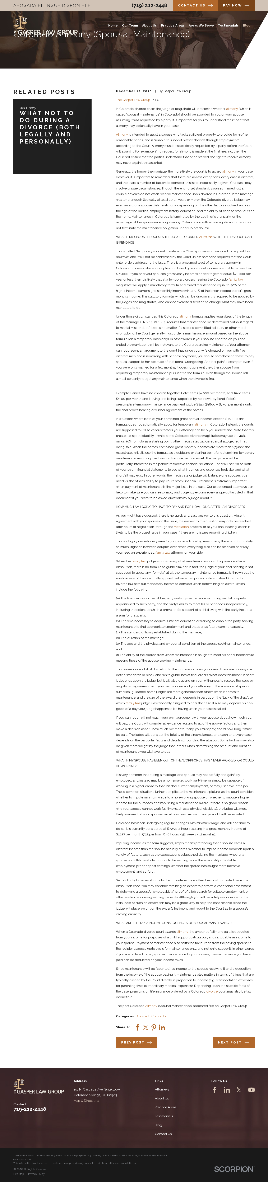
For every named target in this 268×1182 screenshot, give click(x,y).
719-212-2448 (29, 1109)
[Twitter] (239, 1090)
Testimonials (164, 1116)
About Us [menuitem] (149, 25)
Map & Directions (86, 1101)
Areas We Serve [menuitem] (201, 25)
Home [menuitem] (113, 25)
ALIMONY (206, 237)
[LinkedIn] (227, 1090)
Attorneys (162, 1089)
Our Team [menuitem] (130, 25)
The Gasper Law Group (133, 100)
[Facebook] (214, 1090)
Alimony (122, 134)
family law (236, 279)
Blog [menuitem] (246, 25)
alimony (232, 109)
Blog (158, 1125)
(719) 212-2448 (149, 5)
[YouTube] (251, 1090)
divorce (212, 991)
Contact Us (163, 1134)
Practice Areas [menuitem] (173, 25)
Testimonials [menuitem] (228, 25)
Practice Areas (165, 1107)
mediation (181, 527)
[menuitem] (18, 1174)
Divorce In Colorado (151, 1016)
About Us (162, 1098)
